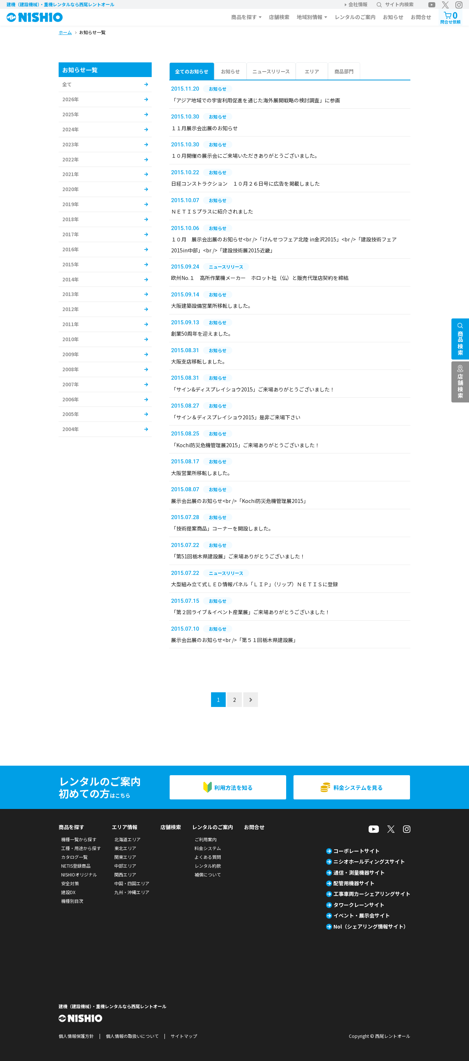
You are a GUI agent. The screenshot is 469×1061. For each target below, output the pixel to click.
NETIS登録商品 (76, 866)
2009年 (70, 354)
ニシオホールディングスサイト (369, 861)
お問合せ (421, 17)
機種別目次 (72, 901)
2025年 (70, 114)
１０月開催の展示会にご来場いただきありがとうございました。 (245, 155)
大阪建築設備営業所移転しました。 (212, 305)
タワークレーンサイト (358, 904)
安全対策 (70, 883)
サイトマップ (184, 1036)
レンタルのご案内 (355, 17)
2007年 (70, 384)
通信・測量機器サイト (359, 872)
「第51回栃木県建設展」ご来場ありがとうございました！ (238, 556)
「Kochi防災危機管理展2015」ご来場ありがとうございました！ (245, 445)
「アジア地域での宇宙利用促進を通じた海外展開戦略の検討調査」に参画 (255, 100)
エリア (312, 71)
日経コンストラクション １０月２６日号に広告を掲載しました (245, 183)
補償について (208, 874)
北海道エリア (127, 839)
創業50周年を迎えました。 (202, 333)
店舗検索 (279, 17)
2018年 (70, 219)
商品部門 (344, 71)
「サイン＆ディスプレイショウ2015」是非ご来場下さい (235, 417)
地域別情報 (309, 17)
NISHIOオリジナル (79, 874)
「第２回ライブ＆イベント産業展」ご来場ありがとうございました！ (250, 612)
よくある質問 (208, 857)
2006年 (70, 399)
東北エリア (125, 848)
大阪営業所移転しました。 (202, 473)
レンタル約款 (208, 866)
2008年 (70, 369)
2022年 (70, 159)
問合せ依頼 (450, 17)
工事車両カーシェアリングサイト (371, 893)
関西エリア (125, 874)
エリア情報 (124, 827)
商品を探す (244, 17)
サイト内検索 (395, 4)
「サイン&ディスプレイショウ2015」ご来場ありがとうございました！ (253, 389)
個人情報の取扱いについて (132, 1036)
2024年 (70, 129)
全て (67, 84)
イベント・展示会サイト (361, 915)
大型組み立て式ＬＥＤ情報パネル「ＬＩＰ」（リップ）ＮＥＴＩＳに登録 (254, 584)
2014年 (70, 279)
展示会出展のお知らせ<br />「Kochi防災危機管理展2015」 (240, 500)
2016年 (70, 249)
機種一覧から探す (78, 839)
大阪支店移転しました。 (199, 361)
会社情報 (358, 4)
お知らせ (393, 17)
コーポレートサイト (356, 850)
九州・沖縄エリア (131, 892)
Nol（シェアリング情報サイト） (371, 926)
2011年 (70, 324)
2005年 (70, 414)
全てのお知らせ (191, 71)
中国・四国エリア (131, 883)
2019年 (70, 204)
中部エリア (125, 866)
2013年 (70, 294)
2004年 (70, 429)
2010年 (70, 339)
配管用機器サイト (353, 883)
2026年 (70, 99)
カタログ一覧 (74, 857)
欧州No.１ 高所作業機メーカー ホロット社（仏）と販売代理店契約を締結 (259, 277)
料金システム (208, 848)
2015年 (70, 264)
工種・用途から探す (81, 848)
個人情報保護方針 (76, 1036)
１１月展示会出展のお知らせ (204, 128)
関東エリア (125, 857)
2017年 (70, 234)
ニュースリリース (271, 71)
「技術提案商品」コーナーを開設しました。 (222, 528)
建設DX (68, 892)
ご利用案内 (206, 839)
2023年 (70, 144)
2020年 (70, 189)
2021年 (70, 174)
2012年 (70, 309)
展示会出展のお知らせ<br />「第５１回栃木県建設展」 (234, 639)
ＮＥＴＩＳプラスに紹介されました (212, 211)
